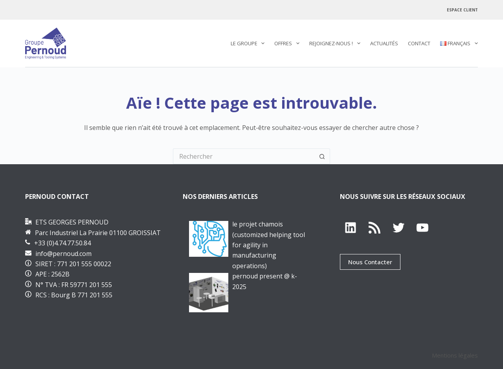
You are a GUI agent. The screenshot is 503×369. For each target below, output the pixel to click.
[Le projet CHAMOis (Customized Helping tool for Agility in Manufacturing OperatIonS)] (208, 239)
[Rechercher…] (243, 156)
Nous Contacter (370, 262)
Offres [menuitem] (288, 43)
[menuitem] (456, 43)
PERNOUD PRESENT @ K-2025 (264, 281)
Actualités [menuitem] (384, 43)
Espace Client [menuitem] (462, 10)
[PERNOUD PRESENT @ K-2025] (208, 292)
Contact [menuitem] (419, 43)
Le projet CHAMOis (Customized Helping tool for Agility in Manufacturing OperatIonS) (268, 245)
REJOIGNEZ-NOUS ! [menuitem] (336, 43)
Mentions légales (455, 355)
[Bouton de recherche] (322, 156)
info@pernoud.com (63, 253)
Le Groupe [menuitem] (249, 43)
